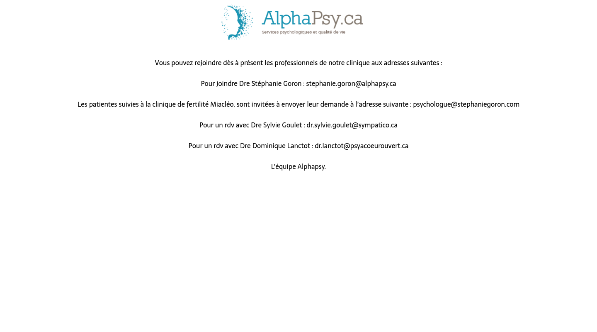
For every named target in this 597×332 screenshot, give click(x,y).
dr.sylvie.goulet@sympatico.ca (352, 125)
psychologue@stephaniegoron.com (466, 104)
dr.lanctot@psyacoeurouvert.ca (361, 145)
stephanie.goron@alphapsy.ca (351, 83)
